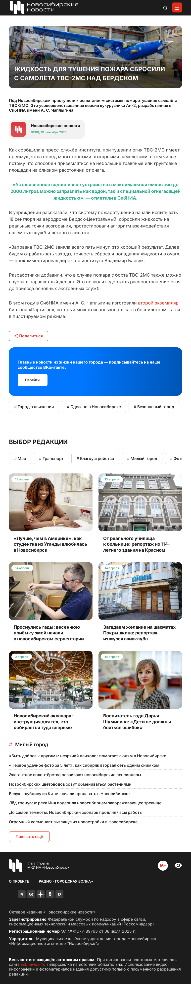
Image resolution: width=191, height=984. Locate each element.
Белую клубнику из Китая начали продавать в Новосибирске (69, 793)
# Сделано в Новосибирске (94, 406)
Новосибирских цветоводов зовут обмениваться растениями (70, 784)
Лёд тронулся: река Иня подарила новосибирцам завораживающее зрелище (85, 802)
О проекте (19, 881)
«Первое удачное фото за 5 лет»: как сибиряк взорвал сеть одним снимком (84, 765)
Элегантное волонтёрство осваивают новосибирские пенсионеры (75, 774)
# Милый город (142, 458)
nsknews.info (33, 964)
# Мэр (20, 458)
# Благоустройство (95, 458)
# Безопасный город (154, 406)
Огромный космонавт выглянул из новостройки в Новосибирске (73, 821)
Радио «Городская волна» (66, 881)
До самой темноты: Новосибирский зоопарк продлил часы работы (76, 812)
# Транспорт (51, 458)
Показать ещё (29, 836)
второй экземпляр (158, 302)
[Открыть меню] (177, 7)
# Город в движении (34, 406)
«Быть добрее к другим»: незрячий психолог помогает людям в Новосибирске (87, 755)
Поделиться (28, 335)
